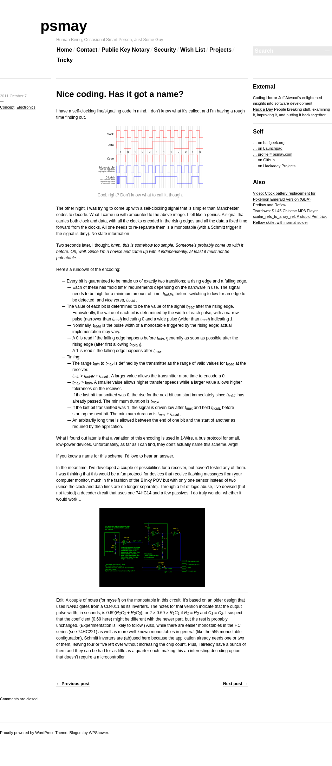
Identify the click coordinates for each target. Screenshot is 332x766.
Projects (220, 50)
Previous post (73, 683)
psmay (71, 26)
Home (64, 50)
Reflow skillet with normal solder (280, 222)
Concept (7, 107)
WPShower (98, 733)
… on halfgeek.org (269, 143)
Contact (86, 50)
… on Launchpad (267, 148)
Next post (235, 683)
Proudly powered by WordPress (27, 733)
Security (165, 50)
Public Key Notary (126, 50)
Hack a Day (263, 109)
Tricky (65, 60)
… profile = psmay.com (272, 154)
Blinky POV (151, 480)
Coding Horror (265, 98)
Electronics (26, 107)
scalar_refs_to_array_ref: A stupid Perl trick (290, 216)
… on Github (264, 160)
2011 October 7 (13, 96)
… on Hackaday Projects (274, 166)
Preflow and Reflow (269, 205)
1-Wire (187, 438)
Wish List (192, 50)
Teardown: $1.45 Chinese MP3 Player (285, 211)
